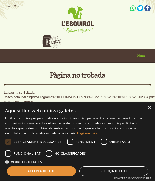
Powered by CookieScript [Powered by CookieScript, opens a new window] (132, 178)
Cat (8, 6)
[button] (77, 161)
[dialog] (77, 141)
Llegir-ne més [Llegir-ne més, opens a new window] (87, 133)
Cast (16, 6)
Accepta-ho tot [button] (41, 171)
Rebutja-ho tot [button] (113, 171)
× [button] (149, 108)
